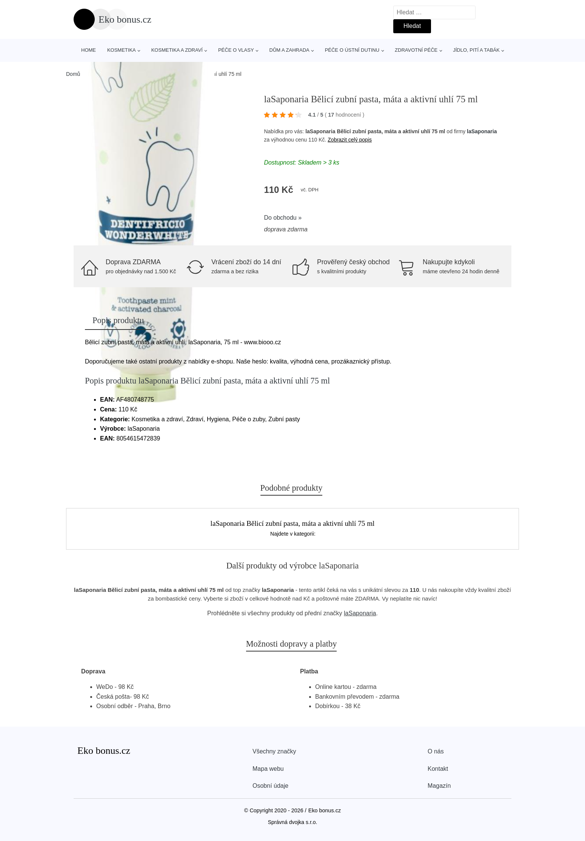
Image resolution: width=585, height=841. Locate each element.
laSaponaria (482, 131)
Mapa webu (268, 769)
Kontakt (438, 769)
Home (88, 50)
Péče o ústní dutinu (352, 50)
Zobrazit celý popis (350, 140)
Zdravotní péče (416, 50)
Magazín (439, 785)
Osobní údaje (270, 785)
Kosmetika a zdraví (177, 50)
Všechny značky (274, 751)
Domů (73, 74)
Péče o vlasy (236, 50)
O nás (436, 751)
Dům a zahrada (289, 50)
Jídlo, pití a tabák (476, 50)
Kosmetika (121, 50)
